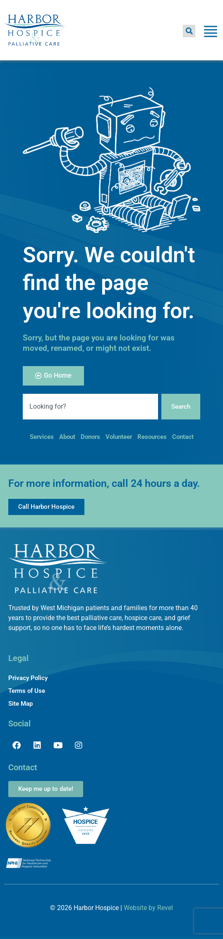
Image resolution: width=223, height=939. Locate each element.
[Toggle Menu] (210, 33)
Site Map (20, 703)
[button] (189, 31)
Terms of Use (26, 691)
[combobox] (90, 407)
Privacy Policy (28, 678)
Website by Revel (148, 908)
